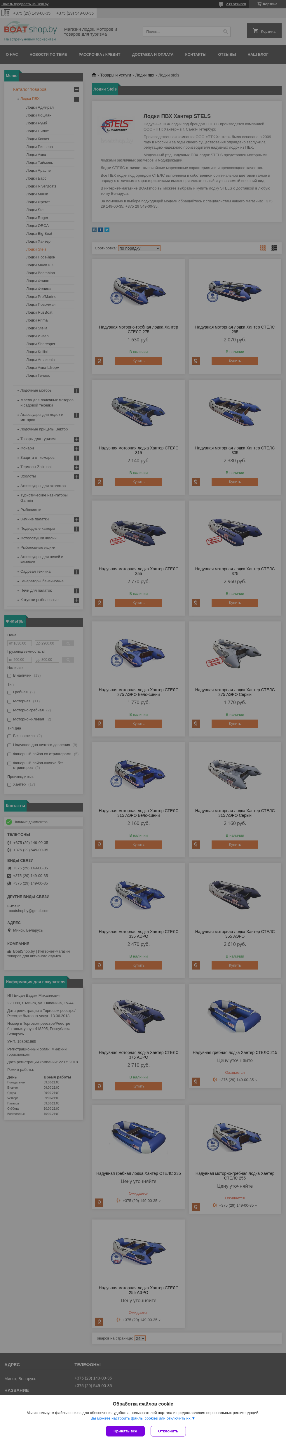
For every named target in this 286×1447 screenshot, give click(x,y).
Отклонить (168, 1431)
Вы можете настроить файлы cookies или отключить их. (140, 1418)
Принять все (125, 1431)
